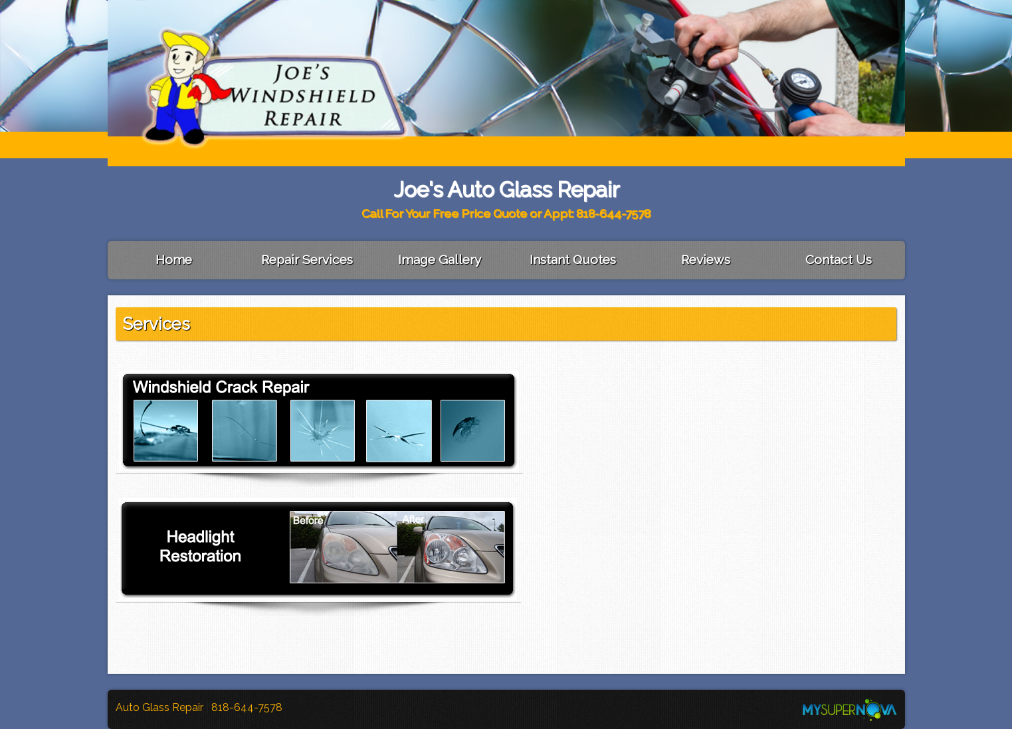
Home (173, 259)
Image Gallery (439, 259)
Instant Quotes (573, 259)
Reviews (705, 259)
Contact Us (838, 259)
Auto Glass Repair (161, 707)
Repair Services (307, 259)
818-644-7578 (246, 707)
